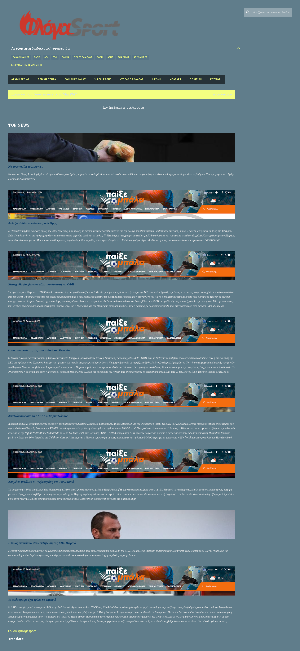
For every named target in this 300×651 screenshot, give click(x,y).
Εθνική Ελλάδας (75, 79)
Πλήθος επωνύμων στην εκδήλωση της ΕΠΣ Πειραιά (42, 543)
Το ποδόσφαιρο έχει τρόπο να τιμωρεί (32, 599)
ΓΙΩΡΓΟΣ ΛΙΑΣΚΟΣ (83, 57)
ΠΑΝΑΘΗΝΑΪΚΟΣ (21, 57)
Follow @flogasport (22, 631)
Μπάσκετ (175, 79)
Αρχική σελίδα (20, 79)
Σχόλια (65, 57)
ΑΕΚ (46, 57)
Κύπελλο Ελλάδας (131, 79)
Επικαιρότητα (47, 79)
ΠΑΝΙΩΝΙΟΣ (123, 57)
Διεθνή (156, 79)
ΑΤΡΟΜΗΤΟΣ (141, 57)
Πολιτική (196, 79)
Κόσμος (215, 79)
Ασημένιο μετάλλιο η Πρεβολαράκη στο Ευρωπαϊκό (41, 481)
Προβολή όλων (222, 94)
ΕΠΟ (55, 57)
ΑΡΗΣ (110, 57)
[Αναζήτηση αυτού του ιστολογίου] (272, 12)
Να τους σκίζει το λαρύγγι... (25, 166)
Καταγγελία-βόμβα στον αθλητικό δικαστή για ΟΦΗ (41, 284)
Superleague (102, 79)
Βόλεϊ (100, 57)
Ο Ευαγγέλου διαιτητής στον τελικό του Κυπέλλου (39, 350)
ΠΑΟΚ (37, 57)
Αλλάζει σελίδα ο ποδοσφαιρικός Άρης (32, 223)
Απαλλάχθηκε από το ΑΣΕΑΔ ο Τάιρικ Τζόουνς (38, 416)
